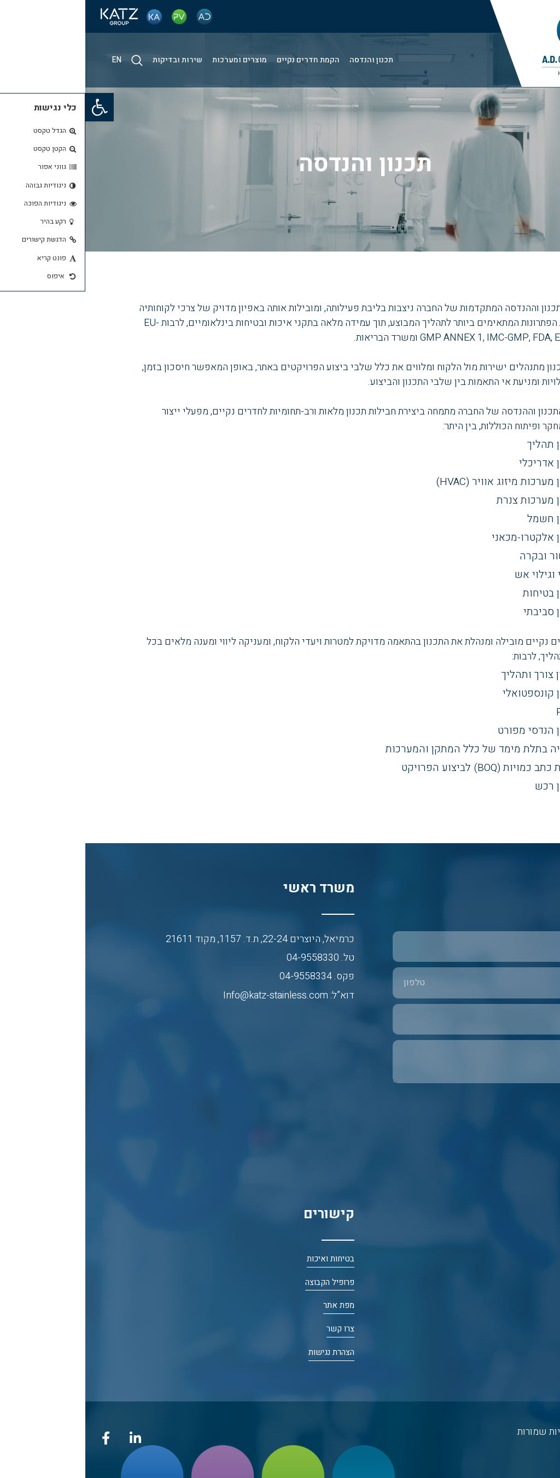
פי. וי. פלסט (529, 1329)
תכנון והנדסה (286, 60)
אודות (539, 1282)
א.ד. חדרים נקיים (520, 1352)
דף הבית (535, 1259)
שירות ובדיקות (92, 60)
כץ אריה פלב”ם (523, 1305)
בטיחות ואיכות (245, 1259)
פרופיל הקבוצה (244, 1282)
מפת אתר (253, 1305)
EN (31, 60)
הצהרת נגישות (246, 1352)
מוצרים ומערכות (154, 60)
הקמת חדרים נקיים (222, 60)
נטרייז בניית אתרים (517, 1451)
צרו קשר (255, 1329)
